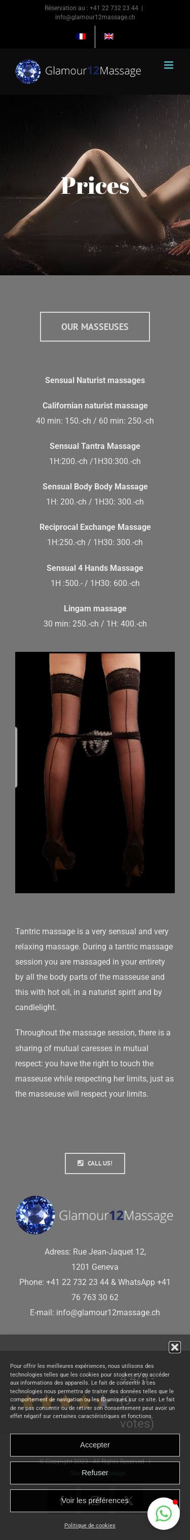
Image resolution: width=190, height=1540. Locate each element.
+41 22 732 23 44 (114, 8)
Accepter (95, 1444)
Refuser (95, 1472)
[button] (175, 1347)
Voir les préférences (95, 1500)
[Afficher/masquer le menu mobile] (169, 65)
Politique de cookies (90, 1525)
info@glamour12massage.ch (95, 17)
